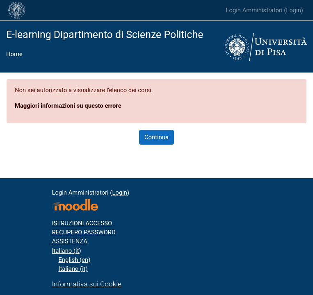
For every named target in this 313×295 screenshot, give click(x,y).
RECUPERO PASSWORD (84, 232)
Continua (156, 137)
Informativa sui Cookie (87, 284)
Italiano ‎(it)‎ (66, 250)
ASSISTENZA (69, 241)
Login (293, 10)
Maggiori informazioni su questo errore (68, 105)
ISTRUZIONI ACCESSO (82, 223)
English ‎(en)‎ (75, 259)
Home (14, 54)
